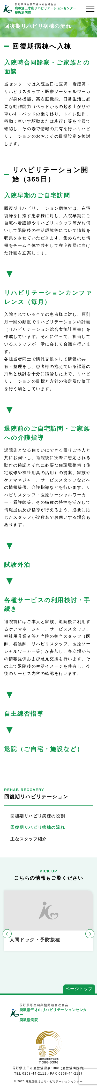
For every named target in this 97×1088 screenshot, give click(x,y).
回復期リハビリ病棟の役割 (37, 816)
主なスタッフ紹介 (28, 839)
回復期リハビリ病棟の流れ (37, 827)
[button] (7, 933)
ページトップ (79, 989)
